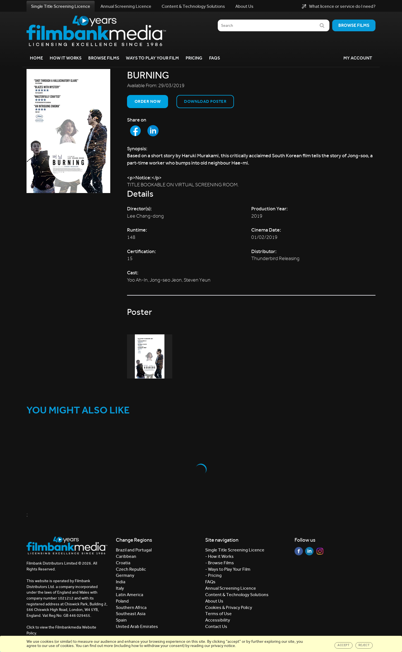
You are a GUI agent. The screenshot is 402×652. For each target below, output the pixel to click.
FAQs (214, 58)
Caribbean (126, 556)
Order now (148, 101)
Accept (344, 645)
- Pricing (213, 575)
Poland (122, 601)
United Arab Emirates (137, 626)
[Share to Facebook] (135, 131)
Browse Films (103, 58)
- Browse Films (219, 562)
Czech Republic (131, 569)
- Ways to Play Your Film (227, 569)
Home (36, 58)
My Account (357, 58)
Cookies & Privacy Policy (228, 607)
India (120, 581)
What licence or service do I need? (338, 6)
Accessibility (217, 620)
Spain (121, 620)
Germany (125, 575)
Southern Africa (131, 607)
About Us (244, 6)
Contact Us (216, 626)
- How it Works (219, 556)
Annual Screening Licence (125, 6)
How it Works (66, 58)
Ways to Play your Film (152, 58)
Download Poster (205, 101)
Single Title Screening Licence (60, 6)
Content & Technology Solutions (193, 6)
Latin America (129, 594)
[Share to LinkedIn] (153, 131)
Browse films (353, 25)
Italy (120, 588)
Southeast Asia (130, 613)
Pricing (194, 58)
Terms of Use (218, 613)
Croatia (123, 562)
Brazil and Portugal (134, 550)
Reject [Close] (364, 645)
